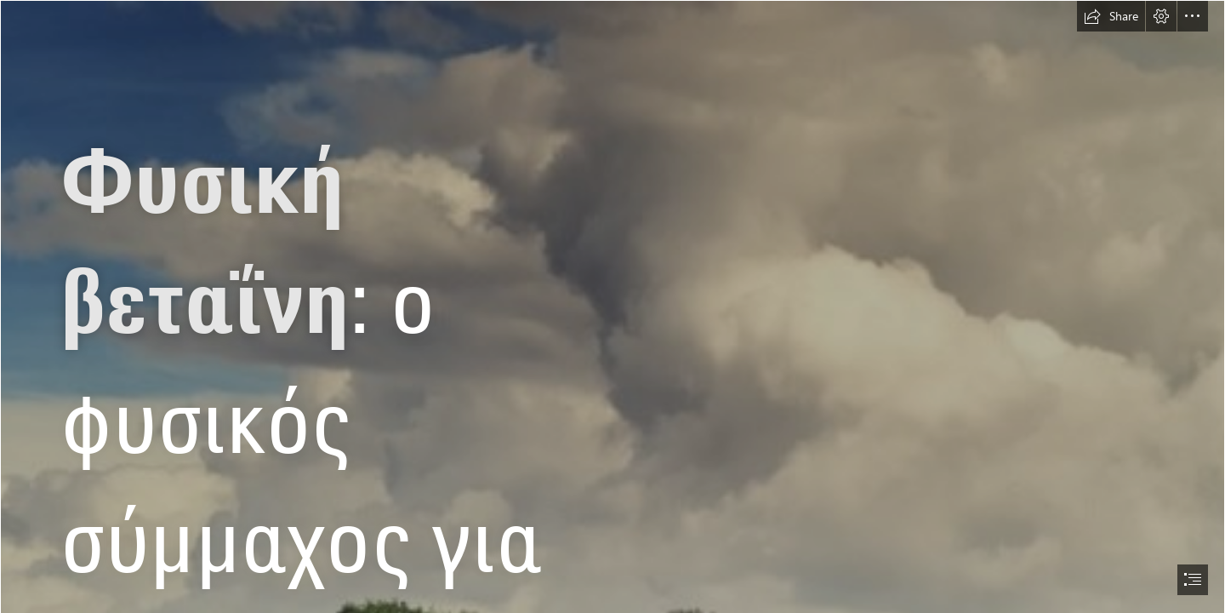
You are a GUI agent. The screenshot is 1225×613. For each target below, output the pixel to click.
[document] (612, 306)
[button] (1111, 16)
